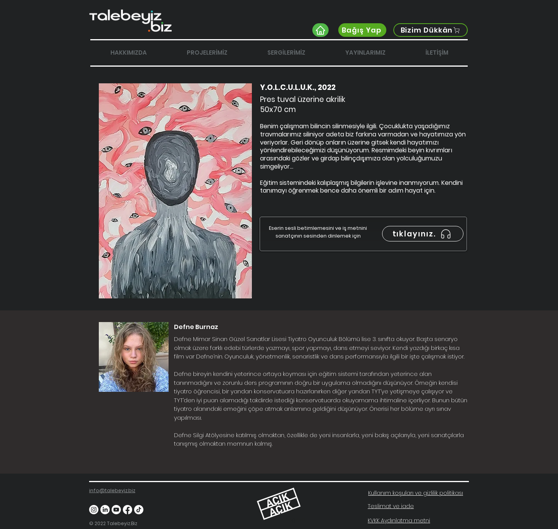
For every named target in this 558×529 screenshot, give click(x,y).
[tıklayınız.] (422, 233)
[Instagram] (93, 509)
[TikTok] (138, 509)
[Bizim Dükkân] (430, 30)
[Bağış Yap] (362, 30)
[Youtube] (116, 509)
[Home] (320, 30)
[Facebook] (127, 509)
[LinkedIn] (105, 509)
